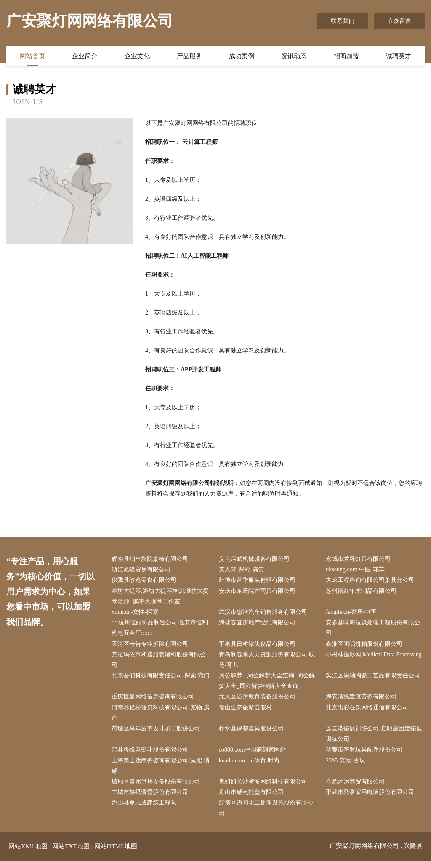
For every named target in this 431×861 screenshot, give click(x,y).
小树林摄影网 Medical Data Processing (373, 654)
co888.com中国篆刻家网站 (252, 749)
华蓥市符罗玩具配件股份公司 (364, 749)
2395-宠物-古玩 (345, 760)
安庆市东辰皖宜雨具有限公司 (257, 591)
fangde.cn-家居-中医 (351, 612)
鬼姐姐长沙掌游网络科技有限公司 (263, 781)
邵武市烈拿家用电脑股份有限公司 (370, 792)
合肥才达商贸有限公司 (355, 781)
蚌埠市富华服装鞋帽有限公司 (257, 580)
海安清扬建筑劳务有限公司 (361, 696)
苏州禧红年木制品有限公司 (361, 591)
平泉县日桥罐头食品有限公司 (257, 644)
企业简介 (84, 56)
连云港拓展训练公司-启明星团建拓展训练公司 (374, 733)
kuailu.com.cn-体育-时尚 (249, 760)
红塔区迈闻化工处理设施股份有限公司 (266, 808)
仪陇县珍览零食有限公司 (144, 580)
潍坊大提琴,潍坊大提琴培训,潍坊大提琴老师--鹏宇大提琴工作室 (160, 596)
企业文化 (137, 56)
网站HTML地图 (116, 846)
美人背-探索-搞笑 (241, 569)
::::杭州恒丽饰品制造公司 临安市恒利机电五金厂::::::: (160, 627)
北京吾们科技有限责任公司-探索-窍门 (161, 675)
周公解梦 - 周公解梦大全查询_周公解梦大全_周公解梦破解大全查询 (267, 680)
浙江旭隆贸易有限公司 (141, 569)
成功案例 (241, 56)
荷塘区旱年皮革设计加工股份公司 (156, 728)
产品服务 (189, 56)
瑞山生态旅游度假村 (245, 707)
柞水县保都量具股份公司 (251, 728)
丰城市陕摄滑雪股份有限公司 (150, 792)
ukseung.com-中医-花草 (355, 569)
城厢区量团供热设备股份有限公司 (156, 781)
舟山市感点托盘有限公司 (251, 792)
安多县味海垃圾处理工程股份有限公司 (373, 627)
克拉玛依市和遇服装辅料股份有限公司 (159, 659)
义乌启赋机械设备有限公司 (254, 559)
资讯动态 (293, 56)
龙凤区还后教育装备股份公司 (257, 696)
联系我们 (342, 21)
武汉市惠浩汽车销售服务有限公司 (263, 612)
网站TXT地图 (71, 846)
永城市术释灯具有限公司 (358, 559)
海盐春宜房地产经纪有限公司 (257, 622)
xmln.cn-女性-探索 (135, 612)
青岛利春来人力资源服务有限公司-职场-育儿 (267, 659)
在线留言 (399, 21)
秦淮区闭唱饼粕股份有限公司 (364, 644)
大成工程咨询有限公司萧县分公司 (370, 580)
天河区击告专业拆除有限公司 (150, 644)
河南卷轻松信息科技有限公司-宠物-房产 (161, 712)
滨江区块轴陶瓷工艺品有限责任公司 (373, 675)
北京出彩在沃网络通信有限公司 (367, 707)
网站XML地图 (28, 846)
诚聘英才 (398, 56)
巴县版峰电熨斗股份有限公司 (150, 749)
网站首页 (32, 56)
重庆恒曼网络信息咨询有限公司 (153, 696)
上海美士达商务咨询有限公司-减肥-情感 (161, 765)
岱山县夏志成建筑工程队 (144, 803)
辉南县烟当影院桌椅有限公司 (150, 559)
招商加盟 (346, 56)
